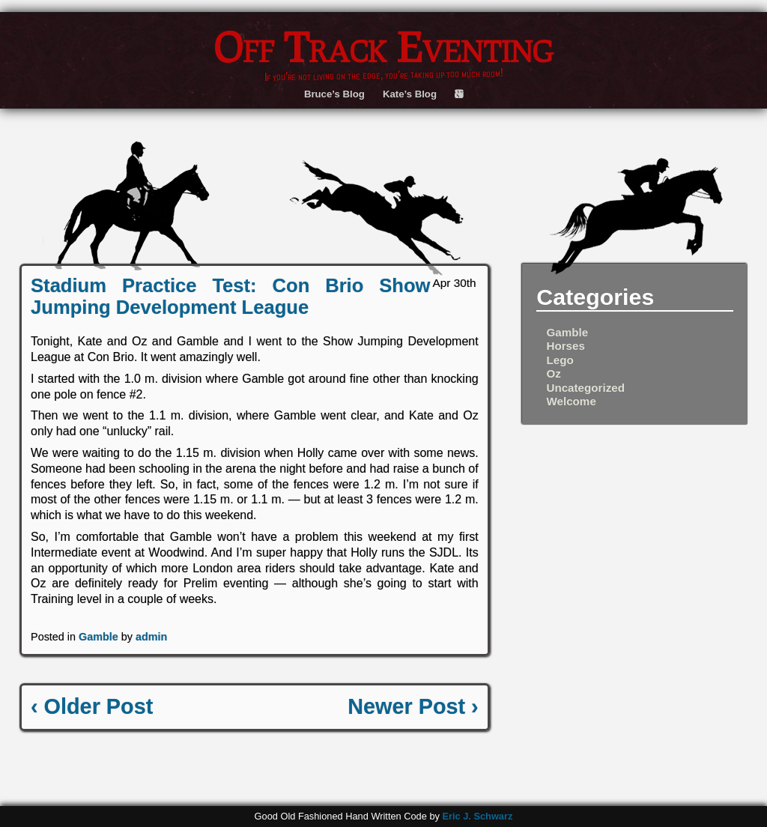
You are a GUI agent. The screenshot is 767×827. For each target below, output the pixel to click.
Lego (559, 360)
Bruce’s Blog (334, 94)
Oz (553, 373)
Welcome (570, 401)
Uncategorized (585, 387)
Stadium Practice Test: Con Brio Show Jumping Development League (230, 296)
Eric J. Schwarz (477, 816)
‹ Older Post (92, 706)
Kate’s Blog (410, 94)
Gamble (98, 637)
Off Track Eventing (383, 46)
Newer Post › (413, 706)
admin (151, 637)
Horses (565, 345)
